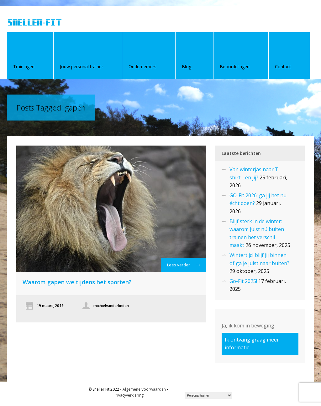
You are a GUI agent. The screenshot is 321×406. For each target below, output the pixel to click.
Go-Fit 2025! (243, 281)
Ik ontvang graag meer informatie (252, 343)
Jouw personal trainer (81, 66)
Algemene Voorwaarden (144, 389)
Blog (186, 66)
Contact (283, 66)
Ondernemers (142, 66)
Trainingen (23, 66)
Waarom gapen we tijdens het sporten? (77, 282)
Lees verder (183, 266)
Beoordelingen (235, 66)
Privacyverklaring (128, 395)
